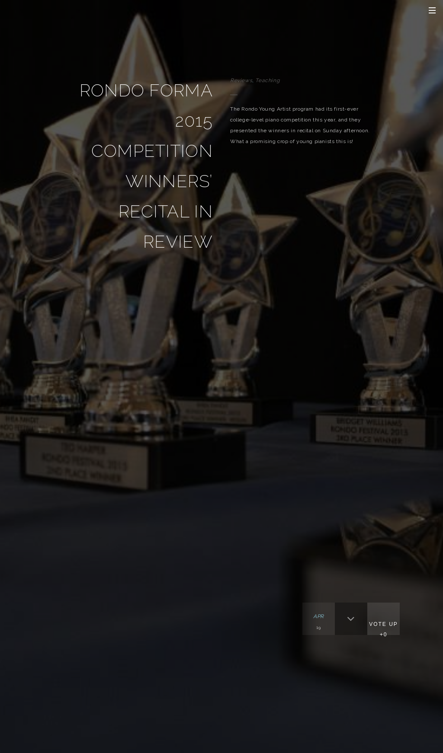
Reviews (241, 80)
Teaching (267, 80)
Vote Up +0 (383, 629)
